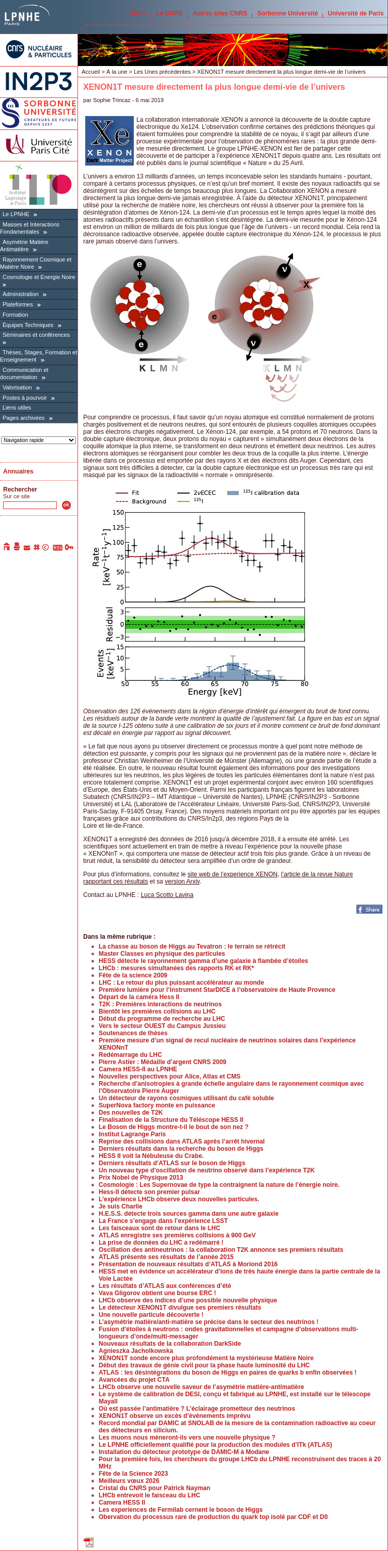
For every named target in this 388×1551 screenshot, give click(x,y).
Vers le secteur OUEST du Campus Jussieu (162, 1026)
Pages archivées (23, 418)
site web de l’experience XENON (232, 874)
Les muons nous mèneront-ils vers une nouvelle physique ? (187, 1437)
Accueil (91, 72)
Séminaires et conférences (36, 335)
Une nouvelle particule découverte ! (151, 1314)
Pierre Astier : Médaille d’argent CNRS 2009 (162, 1062)
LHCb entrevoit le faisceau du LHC (149, 1495)
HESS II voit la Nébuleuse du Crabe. (151, 1156)
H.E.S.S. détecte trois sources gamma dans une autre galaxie (188, 1213)
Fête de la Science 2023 (133, 1473)
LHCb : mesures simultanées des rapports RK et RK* (176, 968)
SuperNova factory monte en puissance (157, 1105)
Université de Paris (356, 13)
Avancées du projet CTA (134, 1379)
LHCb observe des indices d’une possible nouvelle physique (188, 1300)
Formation (15, 315)
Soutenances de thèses (133, 1033)
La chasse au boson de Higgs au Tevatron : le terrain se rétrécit (192, 946)
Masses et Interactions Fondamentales (29, 228)
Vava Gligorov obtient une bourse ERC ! (157, 1293)
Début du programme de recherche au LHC (162, 1018)
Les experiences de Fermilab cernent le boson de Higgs (180, 1509)
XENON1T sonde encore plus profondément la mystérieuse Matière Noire (206, 1358)
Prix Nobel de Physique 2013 (141, 1177)
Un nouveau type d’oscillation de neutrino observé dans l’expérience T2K (207, 1170)
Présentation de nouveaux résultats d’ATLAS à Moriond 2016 (188, 1264)
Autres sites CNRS (220, 13)
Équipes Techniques (28, 325)
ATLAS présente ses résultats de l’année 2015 (166, 1257)
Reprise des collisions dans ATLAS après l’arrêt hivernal (182, 1141)
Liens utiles (17, 407)
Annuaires (18, 471)
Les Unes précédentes (162, 72)
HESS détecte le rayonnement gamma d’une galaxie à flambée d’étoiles (203, 961)
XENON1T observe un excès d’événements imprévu (175, 1415)
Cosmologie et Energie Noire (39, 277)
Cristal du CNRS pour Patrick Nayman (154, 1488)
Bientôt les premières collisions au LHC (157, 1011)
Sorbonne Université (287, 13)
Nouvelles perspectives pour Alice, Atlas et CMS (170, 1076)
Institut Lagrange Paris (132, 1134)
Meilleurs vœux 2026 (129, 1480)
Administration (21, 294)
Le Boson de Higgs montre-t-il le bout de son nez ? (174, 1127)
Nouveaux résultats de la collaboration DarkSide (170, 1343)
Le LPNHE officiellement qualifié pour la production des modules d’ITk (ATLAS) (215, 1444)
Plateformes (18, 304)
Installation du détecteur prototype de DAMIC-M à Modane (184, 1452)
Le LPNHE (16, 214)
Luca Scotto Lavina (167, 895)
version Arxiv (182, 881)
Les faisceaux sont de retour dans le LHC (159, 1228)
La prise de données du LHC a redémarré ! (161, 1242)
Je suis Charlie (121, 1206)
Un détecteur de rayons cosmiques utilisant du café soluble (186, 1098)
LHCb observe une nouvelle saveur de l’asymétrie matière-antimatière (201, 1387)
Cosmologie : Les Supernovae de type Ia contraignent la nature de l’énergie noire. (219, 1184)
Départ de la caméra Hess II (139, 997)
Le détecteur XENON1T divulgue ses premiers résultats (180, 1307)
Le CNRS (169, 13)
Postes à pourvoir (25, 398)
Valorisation (17, 387)
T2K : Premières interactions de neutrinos (160, 1004)
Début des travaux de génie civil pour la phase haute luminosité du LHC (204, 1365)
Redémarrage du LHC (130, 1054)
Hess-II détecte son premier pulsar (149, 1192)
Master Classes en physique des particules (162, 953)
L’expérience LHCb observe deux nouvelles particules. (179, 1199)
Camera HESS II (122, 1502)
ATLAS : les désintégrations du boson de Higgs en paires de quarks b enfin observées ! (227, 1372)
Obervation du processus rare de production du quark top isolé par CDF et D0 (213, 1517)
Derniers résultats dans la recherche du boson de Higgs (181, 1148)
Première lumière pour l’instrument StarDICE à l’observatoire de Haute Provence (217, 989)
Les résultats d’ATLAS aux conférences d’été (165, 1285)
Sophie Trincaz (112, 100)
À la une (116, 72)
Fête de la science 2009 (133, 975)
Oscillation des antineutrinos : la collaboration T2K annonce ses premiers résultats (221, 1249)
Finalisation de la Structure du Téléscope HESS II (171, 1119)
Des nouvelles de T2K (131, 1112)
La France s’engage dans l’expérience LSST (163, 1221)
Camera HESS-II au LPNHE (138, 1069)
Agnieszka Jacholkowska (136, 1350)
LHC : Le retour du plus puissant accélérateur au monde (181, 982)
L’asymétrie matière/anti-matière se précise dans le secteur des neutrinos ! (209, 1322)
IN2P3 (137, 13)
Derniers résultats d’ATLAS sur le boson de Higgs (172, 1163)
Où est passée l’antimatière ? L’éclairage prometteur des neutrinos (197, 1408)
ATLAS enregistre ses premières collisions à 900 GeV (177, 1235)
